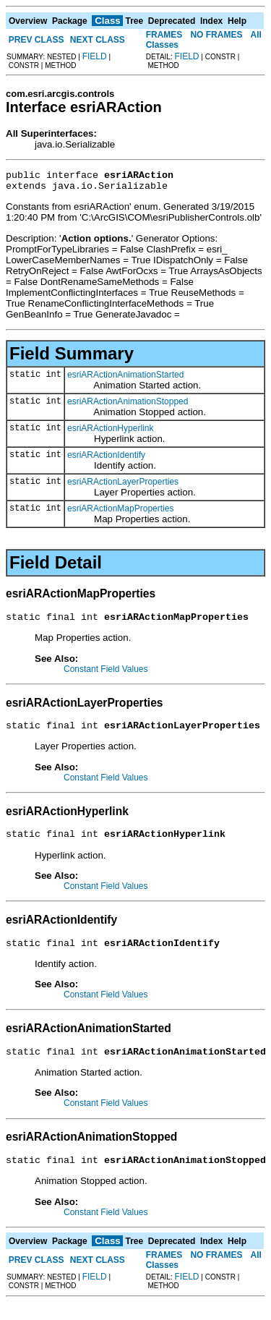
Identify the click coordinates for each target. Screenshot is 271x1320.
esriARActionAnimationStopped (127, 406)
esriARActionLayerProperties (122, 486)
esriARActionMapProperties (120, 513)
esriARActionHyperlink (110, 432)
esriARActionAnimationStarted (125, 379)
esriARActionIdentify (106, 459)
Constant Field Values (106, 675)
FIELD (94, 56)
